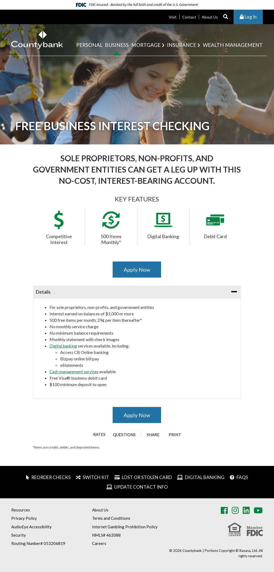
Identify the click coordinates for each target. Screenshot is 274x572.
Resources (20, 509)
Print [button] (177, 435)
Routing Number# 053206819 (38, 543)
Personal (89, 45)
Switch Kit (96, 477)
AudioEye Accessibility (31, 526)
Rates (96, 434)
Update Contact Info (141, 487)
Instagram (235, 510)
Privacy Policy (24, 518)
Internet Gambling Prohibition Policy (125, 526)
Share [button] (153, 435)
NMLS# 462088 (106, 535)
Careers (99, 543)
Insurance (181, 45)
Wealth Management (233, 45)
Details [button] (43, 292)
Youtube (258, 510)
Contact (189, 17)
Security (18, 535)
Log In (248, 17)
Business (117, 45)
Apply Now (137, 269)
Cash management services (74, 371)
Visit (173, 17)
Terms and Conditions (111, 518)
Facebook (224, 510)
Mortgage (146, 45)
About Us (210, 17)
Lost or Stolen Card (147, 477)
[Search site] (226, 17)
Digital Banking (204, 477)
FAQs (242, 477)
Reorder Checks (51, 477)
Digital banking (64, 345)
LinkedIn (246, 510)
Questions (125, 435)
